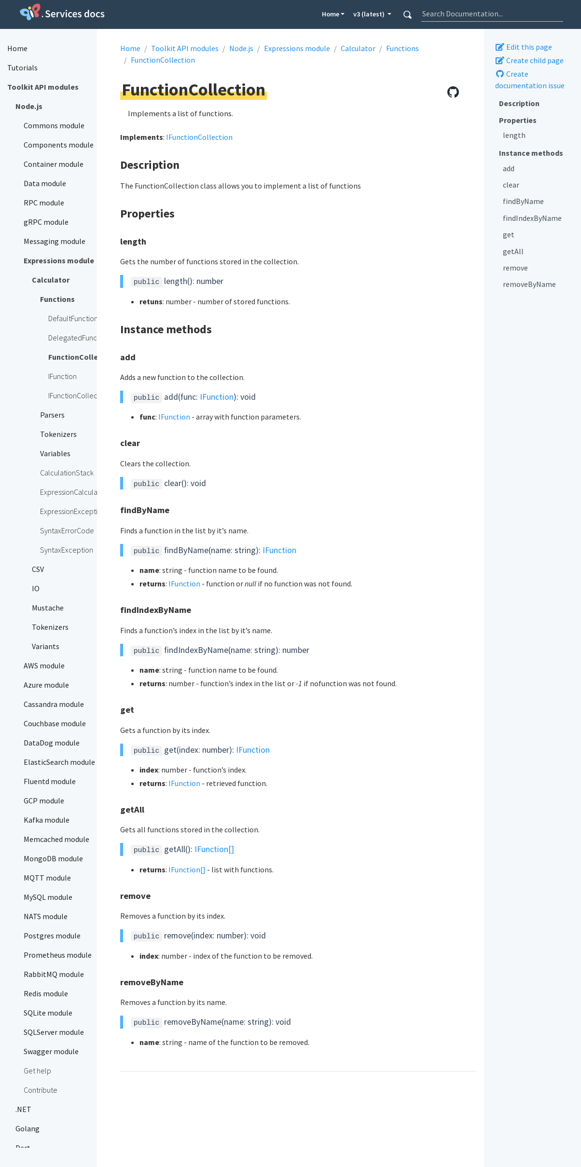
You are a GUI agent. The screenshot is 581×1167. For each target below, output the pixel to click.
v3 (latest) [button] (369, 14)
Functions (402, 48)
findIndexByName (532, 218)
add (508, 168)
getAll (513, 251)
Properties (518, 120)
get (508, 234)
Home (330, 14)
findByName (523, 201)
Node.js (241, 48)
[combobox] (492, 13)
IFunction (217, 397)
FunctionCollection (163, 60)
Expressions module (297, 48)
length (514, 135)
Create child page (529, 60)
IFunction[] (214, 849)
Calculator (358, 48)
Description (519, 103)
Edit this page (523, 47)
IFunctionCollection (199, 137)
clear (511, 185)
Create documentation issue (530, 79)
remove (515, 267)
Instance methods (531, 153)
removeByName (529, 284)
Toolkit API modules (185, 48)
